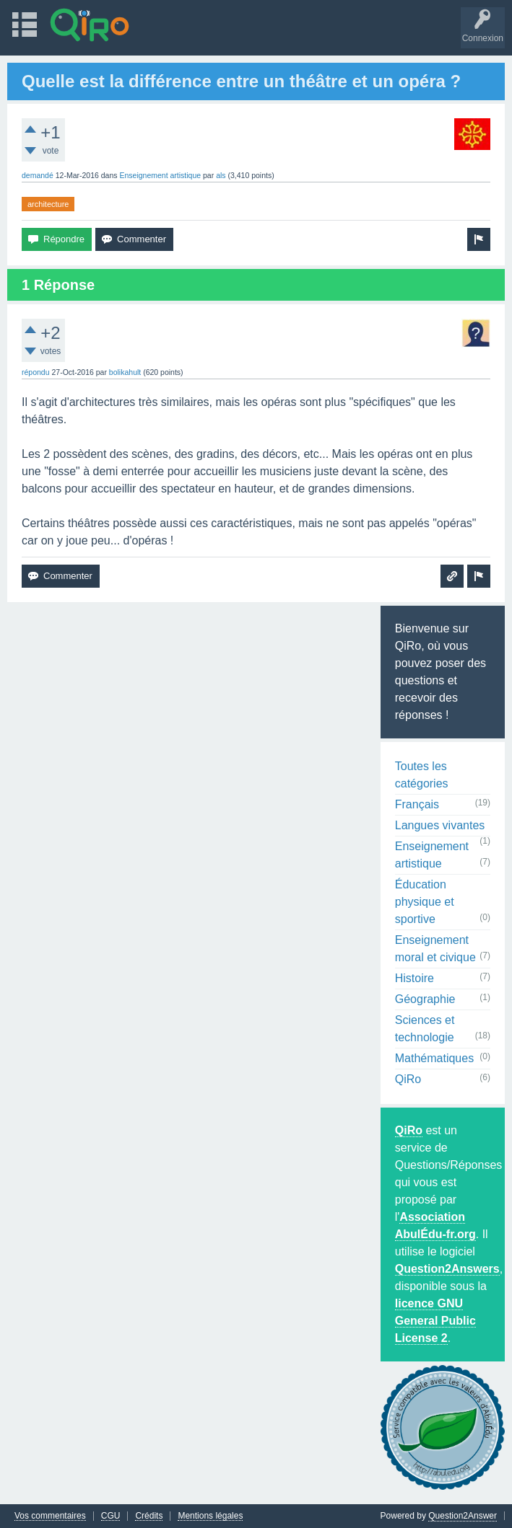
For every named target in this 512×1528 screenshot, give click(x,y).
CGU (111, 1516)
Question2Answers (447, 1269)
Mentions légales (210, 1516)
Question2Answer (462, 1516)
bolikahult (125, 372)
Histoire (414, 978)
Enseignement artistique (160, 175)
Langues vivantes (440, 825)
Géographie (425, 999)
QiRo (408, 1079)
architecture (48, 204)
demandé (37, 175)
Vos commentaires (50, 1516)
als (220, 175)
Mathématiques (434, 1058)
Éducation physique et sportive (424, 901)
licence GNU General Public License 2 (435, 1320)
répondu (36, 372)
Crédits (148, 1516)
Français (417, 804)
